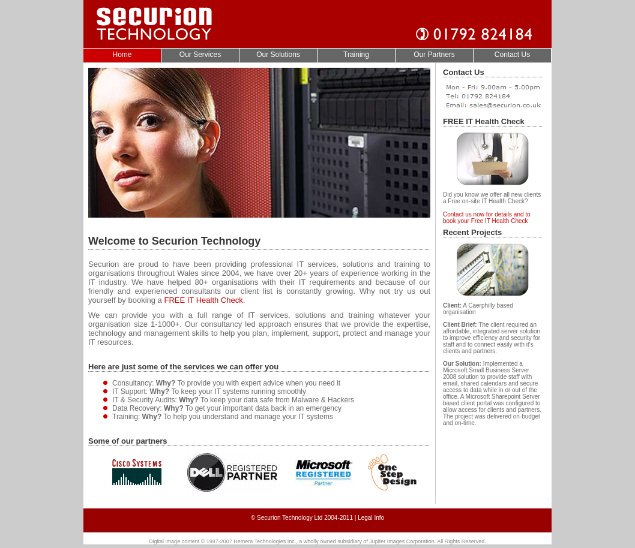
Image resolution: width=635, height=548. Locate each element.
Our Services (200, 54)
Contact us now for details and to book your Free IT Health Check (487, 217)
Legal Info (371, 517)
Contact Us (512, 54)
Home (121, 54)
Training (356, 54)
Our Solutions (278, 54)
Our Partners (434, 54)
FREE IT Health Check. (204, 300)
